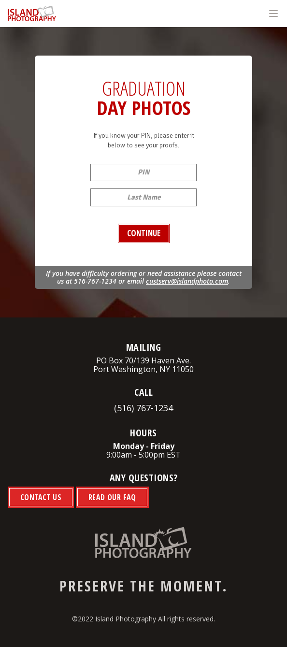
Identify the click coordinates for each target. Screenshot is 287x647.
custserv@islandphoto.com (187, 281)
